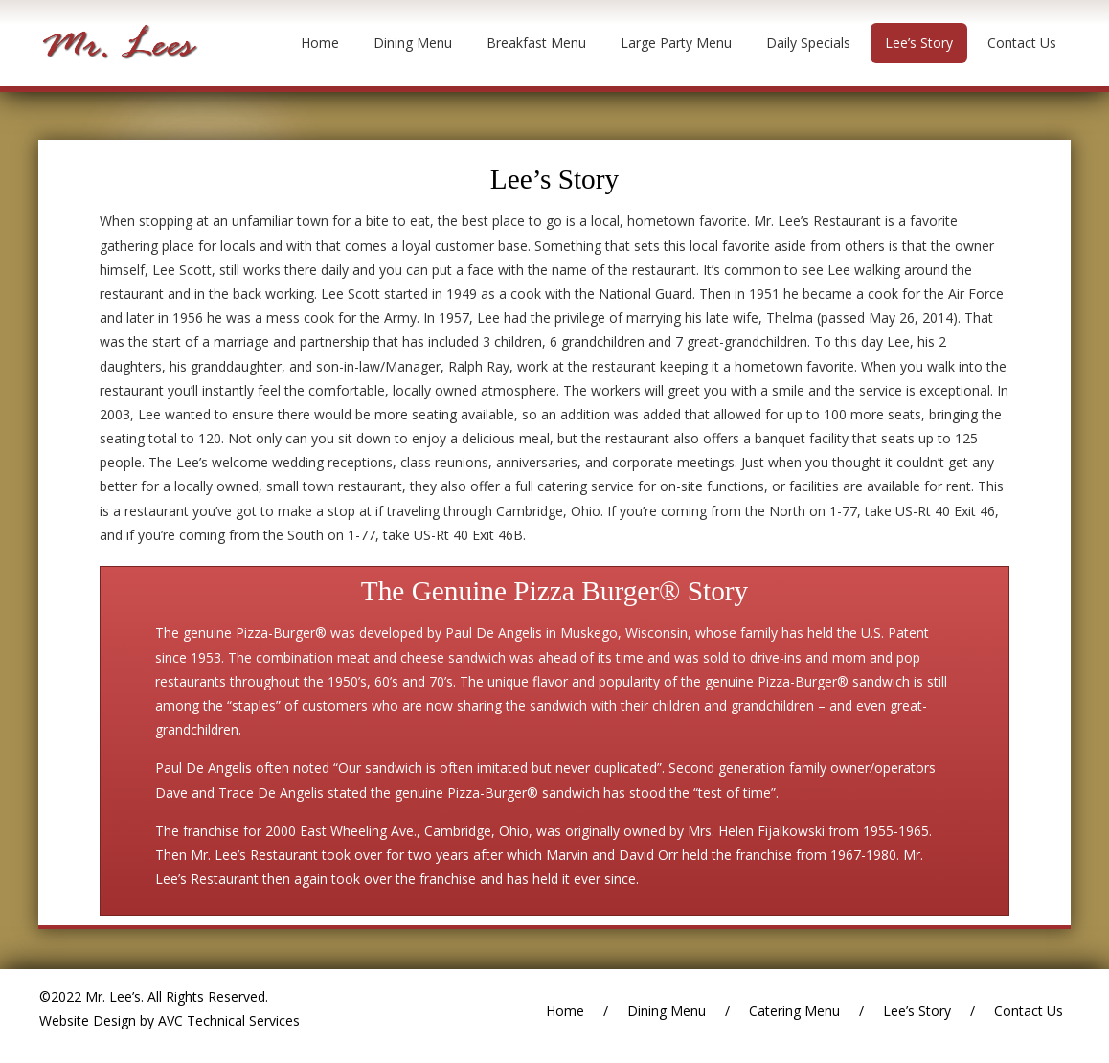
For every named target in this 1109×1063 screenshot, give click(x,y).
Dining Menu (412, 43)
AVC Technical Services (227, 1020)
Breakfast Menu (536, 43)
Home (320, 43)
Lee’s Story (919, 43)
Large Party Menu (676, 43)
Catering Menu (794, 1011)
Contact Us (1021, 43)
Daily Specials (808, 43)
